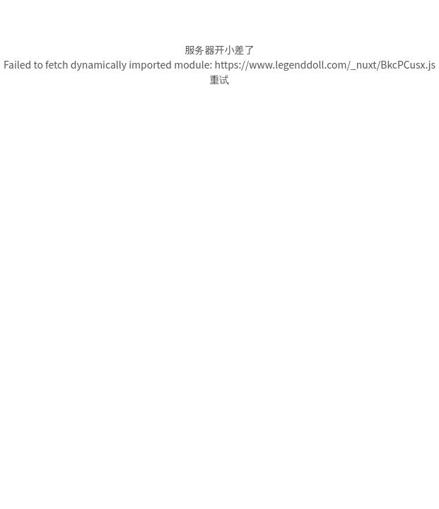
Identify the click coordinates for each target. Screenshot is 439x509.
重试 (220, 79)
